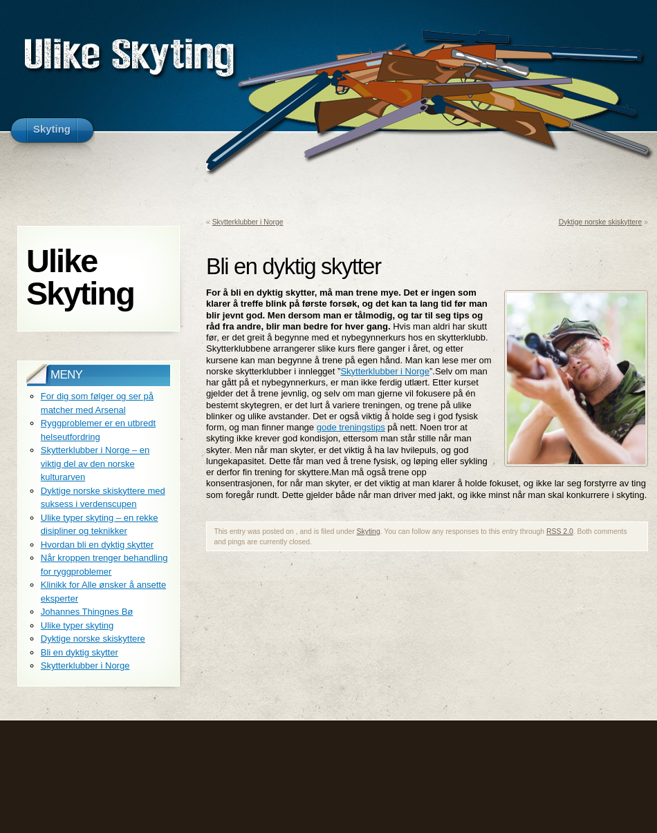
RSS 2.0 (559, 531)
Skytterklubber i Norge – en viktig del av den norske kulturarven (95, 463)
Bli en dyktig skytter (79, 652)
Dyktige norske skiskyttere (600, 222)
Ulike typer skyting (77, 625)
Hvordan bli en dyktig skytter (97, 544)
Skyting (368, 531)
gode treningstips (351, 427)
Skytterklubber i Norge (248, 222)
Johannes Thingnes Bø (87, 611)
